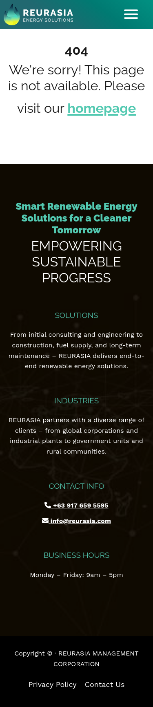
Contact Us (105, 684)
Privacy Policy (53, 684)
